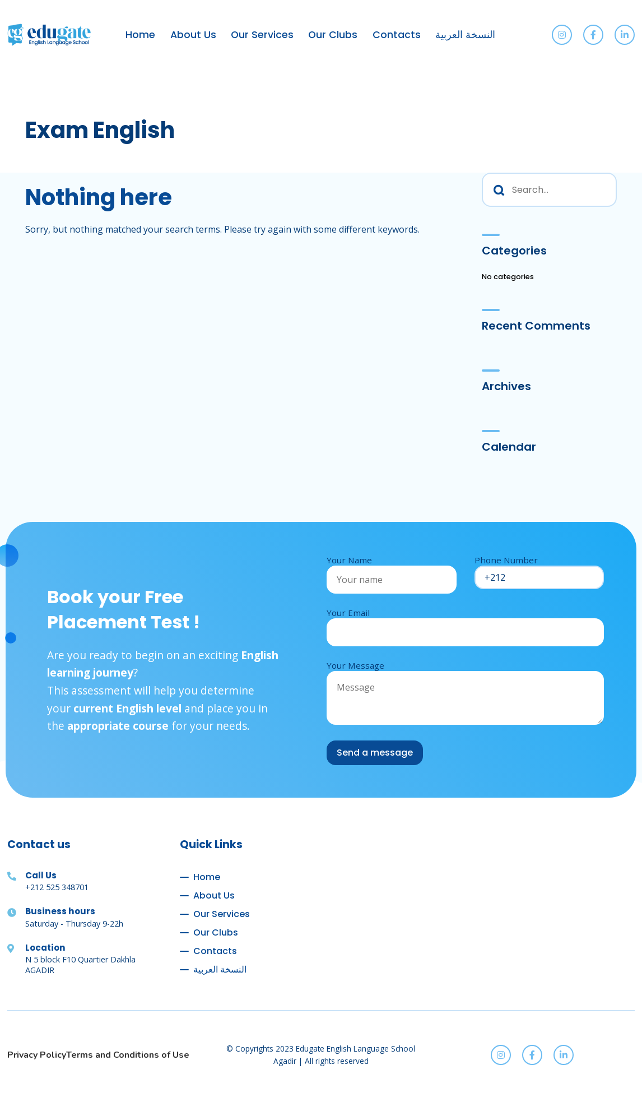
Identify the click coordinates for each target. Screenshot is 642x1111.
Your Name (392, 569)
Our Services (262, 34)
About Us (193, 34)
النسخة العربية (465, 34)
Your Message (465, 693)
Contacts (397, 34)
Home (140, 34)
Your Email (465, 622)
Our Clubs (332, 34)
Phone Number (539, 568)
